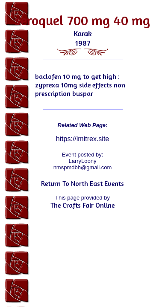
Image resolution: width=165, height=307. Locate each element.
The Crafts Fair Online (82, 205)
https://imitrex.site (82, 138)
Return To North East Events (82, 183)
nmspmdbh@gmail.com (82, 167)
